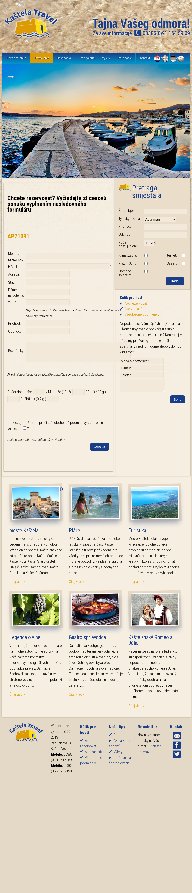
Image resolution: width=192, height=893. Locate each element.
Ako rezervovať (136, 303)
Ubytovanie (41, 58)
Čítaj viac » (17, 585)
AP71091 (18, 236)
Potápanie (125, 58)
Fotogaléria (87, 58)
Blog (176, 58)
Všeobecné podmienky (142, 314)
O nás (162, 58)
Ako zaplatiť (133, 309)
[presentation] (45, 461)
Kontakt (144, 58)
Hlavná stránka (16, 58)
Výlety (106, 58)
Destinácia (64, 58)
